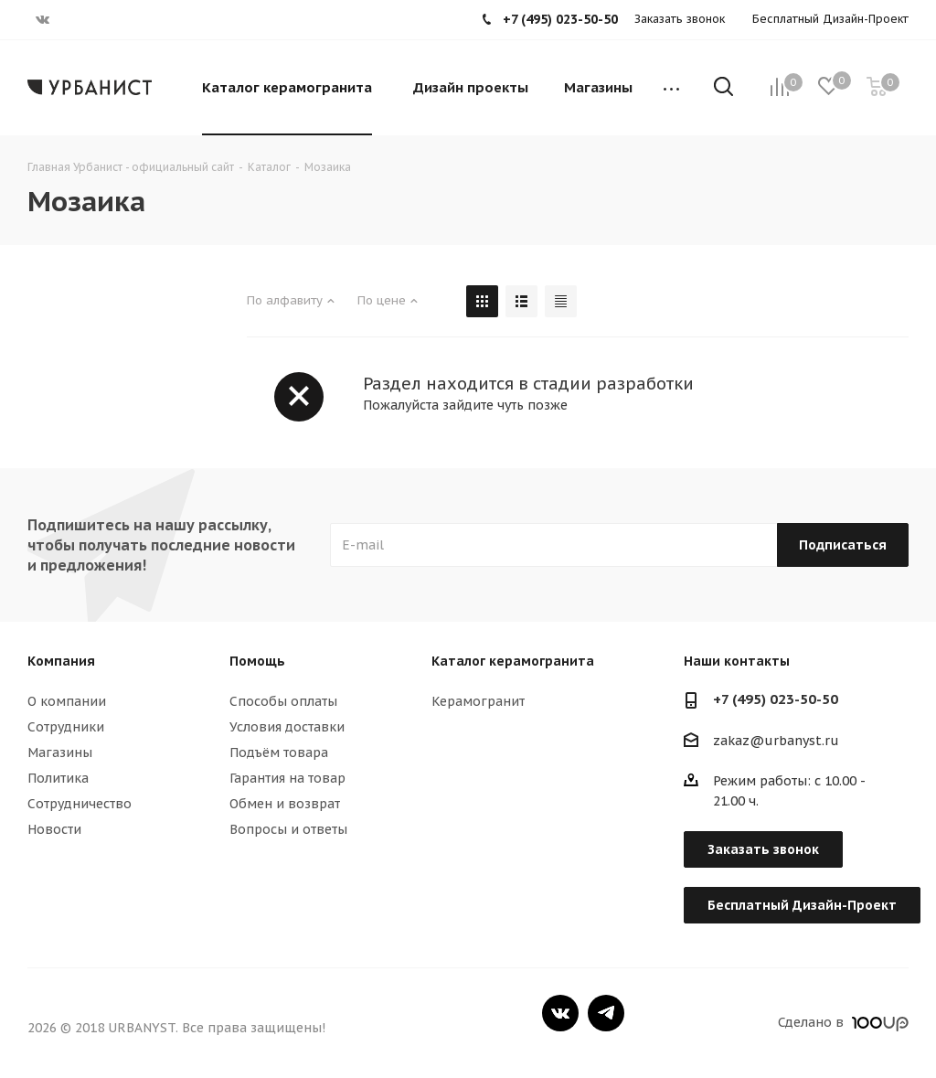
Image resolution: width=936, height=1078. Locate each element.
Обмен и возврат (284, 803)
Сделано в (843, 1022)
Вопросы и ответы (288, 829)
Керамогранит (478, 701)
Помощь (257, 661)
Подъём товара (278, 752)
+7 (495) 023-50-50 (775, 699)
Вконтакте (560, 1013)
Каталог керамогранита (512, 661)
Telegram (606, 1013)
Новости (54, 829)
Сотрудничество (79, 803)
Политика (58, 778)
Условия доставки (287, 727)
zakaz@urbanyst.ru (776, 740)
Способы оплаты (283, 701)
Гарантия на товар (287, 778)
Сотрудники (65, 727)
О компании (66, 701)
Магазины (59, 752)
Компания (61, 661)
